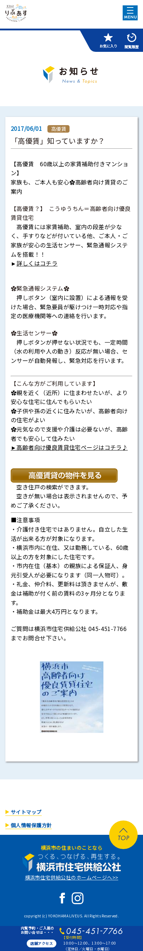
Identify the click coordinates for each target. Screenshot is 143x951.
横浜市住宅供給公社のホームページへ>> (71, 877)
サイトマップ (26, 812)
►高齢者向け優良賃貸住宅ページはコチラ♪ (69, 447)
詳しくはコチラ (36, 263)
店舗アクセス (41, 943)
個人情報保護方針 (31, 825)
